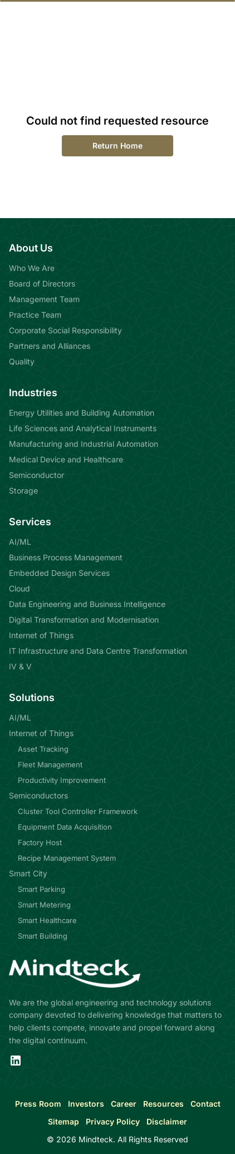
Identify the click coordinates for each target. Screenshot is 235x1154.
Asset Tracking (43, 748)
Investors (86, 1103)
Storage (23, 490)
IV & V (20, 666)
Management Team (44, 299)
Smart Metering (44, 904)
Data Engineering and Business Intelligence (87, 604)
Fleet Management (50, 764)
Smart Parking (41, 889)
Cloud (19, 588)
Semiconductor (36, 475)
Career (123, 1103)
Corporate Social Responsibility (65, 330)
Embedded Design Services (59, 573)
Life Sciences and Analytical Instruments (82, 428)
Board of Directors (42, 283)
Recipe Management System (67, 858)
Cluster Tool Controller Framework (78, 811)
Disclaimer (166, 1121)
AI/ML (20, 541)
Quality (22, 361)
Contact (205, 1103)
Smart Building (42, 935)
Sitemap (63, 1121)
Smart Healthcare (47, 920)
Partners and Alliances (49, 346)
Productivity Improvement (62, 780)
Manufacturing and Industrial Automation (83, 443)
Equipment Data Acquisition (65, 826)
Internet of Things (41, 635)
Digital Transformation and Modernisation (84, 619)
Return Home (117, 145)
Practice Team (35, 314)
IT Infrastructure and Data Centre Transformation (98, 650)
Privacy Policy (113, 1121)
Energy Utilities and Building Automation (81, 412)
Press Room (38, 1103)
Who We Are (32, 268)
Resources (163, 1103)
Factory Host (40, 842)
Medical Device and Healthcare (66, 459)
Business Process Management (66, 557)
